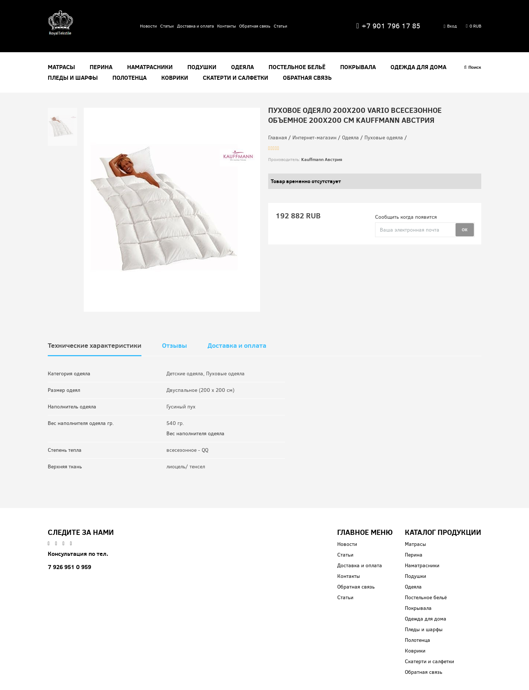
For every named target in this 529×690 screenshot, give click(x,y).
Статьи (167, 26)
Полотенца (129, 78)
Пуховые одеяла (225, 373)
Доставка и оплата (195, 26)
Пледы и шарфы (73, 78)
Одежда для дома (418, 67)
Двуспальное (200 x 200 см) (200, 390)
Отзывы (174, 345)
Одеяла (242, 67)
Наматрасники (150, 67)
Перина (101, 67)
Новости (148, 26)
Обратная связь (254, 26)
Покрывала (358, 67)
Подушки (201, 67)
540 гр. (175, 423)
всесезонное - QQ (187, 450)
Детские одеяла (184, 373)
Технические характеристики (94, 345)
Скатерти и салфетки (235, 78)
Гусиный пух (180, 406)
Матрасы (61, 67)
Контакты (226, 26)
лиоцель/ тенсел (185, 466)
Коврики (174, 78)
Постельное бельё (297, 67)
